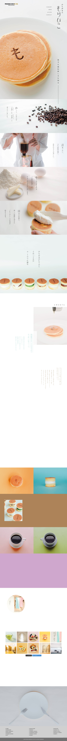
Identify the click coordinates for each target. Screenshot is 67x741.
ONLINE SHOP (32, 728)
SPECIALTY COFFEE (57, 732)
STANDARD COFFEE (33, 732)
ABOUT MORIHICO (9, 731)
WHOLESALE (8, 732)
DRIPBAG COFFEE (33, 733)
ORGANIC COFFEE (9, 733)
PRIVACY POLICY (56, 731)
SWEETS (55, 733)
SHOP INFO (55, 728)
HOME (6, 728)
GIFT (6, 735)
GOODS (31, 735)
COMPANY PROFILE (33, 731)
